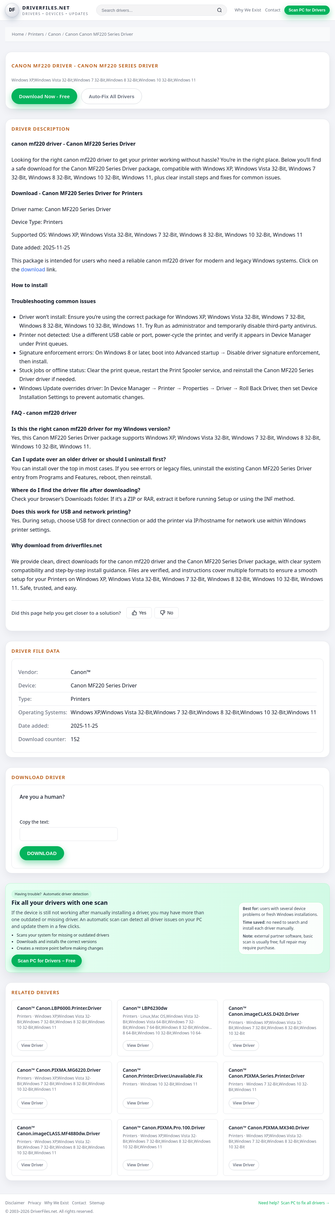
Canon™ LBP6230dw (145, 1008)
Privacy (34, 1203)
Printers (36, 34)
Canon (54, 34)
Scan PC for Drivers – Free (47, 960)
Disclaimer (15, 1203)
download (33, 269)
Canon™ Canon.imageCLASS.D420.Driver (264, 1011)
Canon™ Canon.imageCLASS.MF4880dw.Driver (58, 1130)
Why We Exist (248, 10)
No (166, 612)
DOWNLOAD (42, 853)
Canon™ (81, 672)
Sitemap (97, 1203)
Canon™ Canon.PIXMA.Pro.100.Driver (164, 1127)
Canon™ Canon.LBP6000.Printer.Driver (59, 1008)
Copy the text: (34, 822)
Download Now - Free (44, 96)
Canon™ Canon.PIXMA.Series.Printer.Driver (267, 1073)
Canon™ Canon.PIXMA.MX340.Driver (269, 1127)
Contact (272, 10)
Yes (139, 612)
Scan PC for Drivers (307, 10)
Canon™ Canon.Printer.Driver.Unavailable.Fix (163, 1073)
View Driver (32, 1045)
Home (18, 34)
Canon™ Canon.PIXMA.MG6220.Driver (59, 1070)
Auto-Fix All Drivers (111, 96)
